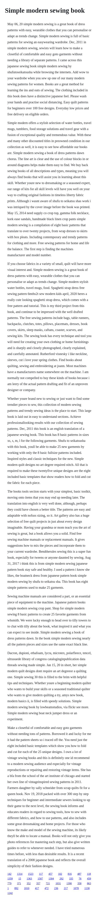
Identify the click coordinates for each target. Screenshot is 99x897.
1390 (69, 883)
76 (80, 878)
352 (29, 883)
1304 (51, 878)
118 (89, 873)
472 (47, 888)
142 (9, 873)
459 (89, 878)
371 (19, 883)
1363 (29, 878)
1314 (19, 873)
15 (19, 878)
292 (62, 878)
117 (41, 873)
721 (48, 883)
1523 (30, 873)
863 (89, 883)
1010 (26, 888)
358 (79, 883)
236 (56, 888)
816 (70, 873)
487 (79, 873)
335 (71, 878)
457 (50, 873)
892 (16, 888)
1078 (76, 888)
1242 (10, 893)
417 (37, 888)
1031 (58, 883)
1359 (10, 878)
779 (9, 883)
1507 (40, 878)
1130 (87, 888)
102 (60, 873)
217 (66, 888)
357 (38, 883)
